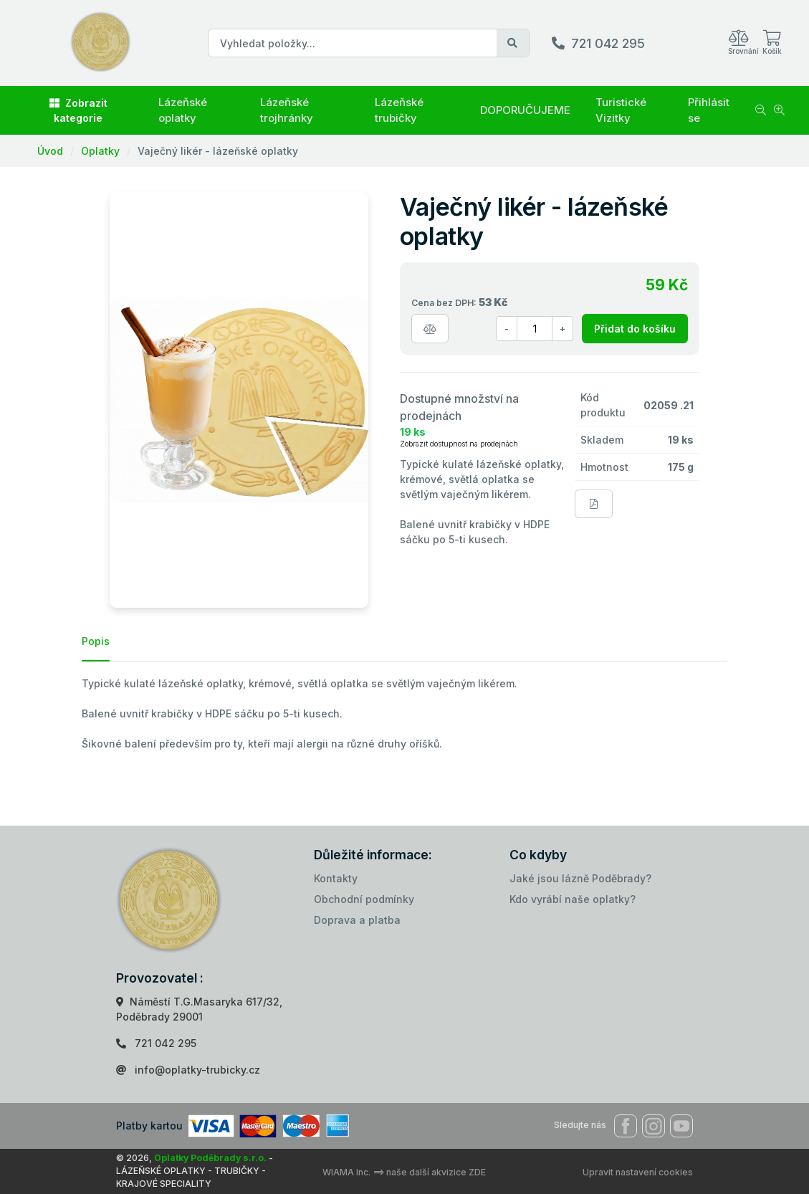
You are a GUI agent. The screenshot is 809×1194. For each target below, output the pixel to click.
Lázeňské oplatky (182, 110)
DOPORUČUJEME (525, 110)
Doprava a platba (357, 920)
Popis (96, 641)
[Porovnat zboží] (430, 328)
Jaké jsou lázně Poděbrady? (580, 878)
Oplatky (100, 151)
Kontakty (336, 878)
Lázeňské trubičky (399, 110)
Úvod (50, 151)
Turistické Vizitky (620, 110)
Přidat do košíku (635, 329)
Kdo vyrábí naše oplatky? (572, 899)
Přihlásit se (708, 110)
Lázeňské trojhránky (286, 110)
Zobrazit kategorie (78, 110)
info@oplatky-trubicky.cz (197, 1070)
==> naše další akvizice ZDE (429, 1172)
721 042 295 (608, 43)
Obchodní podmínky (364, 899)
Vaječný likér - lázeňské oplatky (218, 151)
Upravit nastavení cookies (638, 1172)
